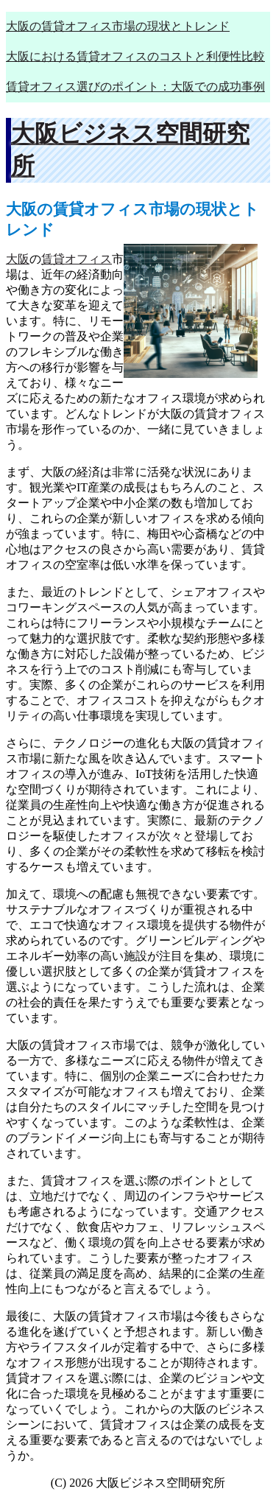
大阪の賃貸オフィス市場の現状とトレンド (118, 26)
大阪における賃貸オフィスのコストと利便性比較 (135, 56)
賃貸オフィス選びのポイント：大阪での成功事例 (135, 86)
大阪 (17, 259)
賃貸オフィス (76, 259)
